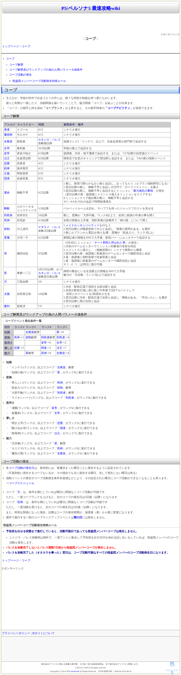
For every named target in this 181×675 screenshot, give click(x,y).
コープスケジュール (21, 483)
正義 (7, 173)
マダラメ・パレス (49, 227)
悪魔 (7, 237)
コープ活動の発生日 (21, 467)
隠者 (7, 178)
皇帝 (7, 153)
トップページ (10, 46)
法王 (7, 158)
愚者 (7, 129)
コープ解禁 (16, 64)
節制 (7, 228)
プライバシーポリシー (16, 633)
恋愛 (7, 163)
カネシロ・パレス (49, 139)
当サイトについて (43, 633)
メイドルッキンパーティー (82, 225)
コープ (26, 46)
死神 (7, 220)
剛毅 (7, 208)
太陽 (7, 293)
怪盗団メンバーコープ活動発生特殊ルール (39, 80)
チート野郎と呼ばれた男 (109, 242)
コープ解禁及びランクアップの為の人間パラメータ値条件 (46, 69)
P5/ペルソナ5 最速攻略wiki (90, 8)
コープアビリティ (119, 108)
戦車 (7, 168)
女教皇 (8, 141)
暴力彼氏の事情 (143, 190)
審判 (7, 306)
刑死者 (8, 215)
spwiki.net (75, 671)
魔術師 (8, 134)
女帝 (7, 148)
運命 (7, 192)
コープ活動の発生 (20, 74)
